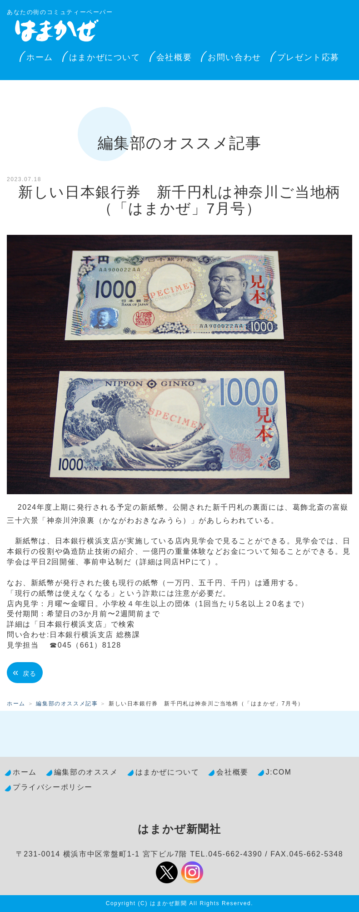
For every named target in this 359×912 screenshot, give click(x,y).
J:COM (279, 772)
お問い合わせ (234, 57)
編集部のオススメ (86, 772)
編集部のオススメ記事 (67, 703)
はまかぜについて (104, 57)
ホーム (39, 57)
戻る (25, 672)
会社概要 (174, 57)
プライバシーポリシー (53, 787)
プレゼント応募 (308, 57)
